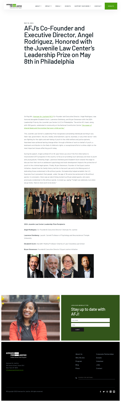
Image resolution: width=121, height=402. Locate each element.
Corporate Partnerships (105, 354)
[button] (38, 6)
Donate (99, 358)
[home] (14, 6)
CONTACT (98, 6)
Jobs (98, 365)
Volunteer (99, 361)
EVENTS (68, 6)
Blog (77, 365)
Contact (99, 368)
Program (79, 361)
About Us (79, 354)
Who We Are (80, 358)
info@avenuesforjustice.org (14, 370)
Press (78, 368)
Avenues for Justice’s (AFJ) (43, 116)
